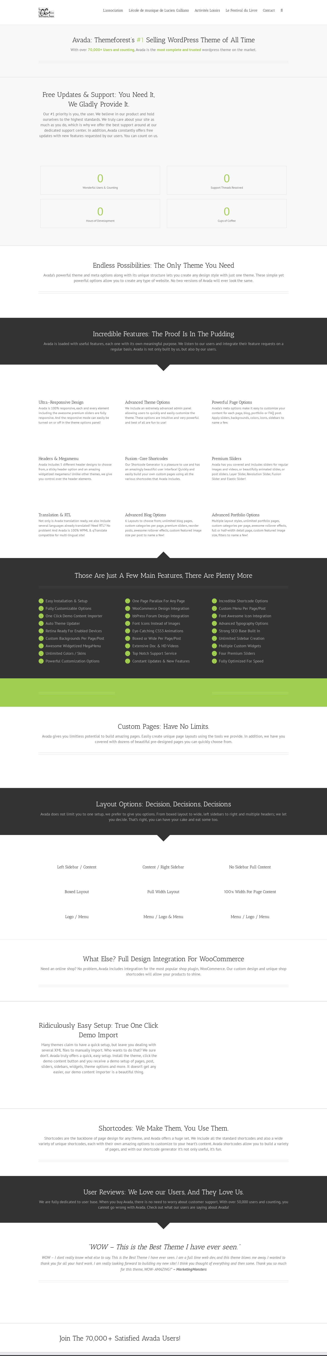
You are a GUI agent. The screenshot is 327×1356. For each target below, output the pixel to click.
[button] (282, 10)
